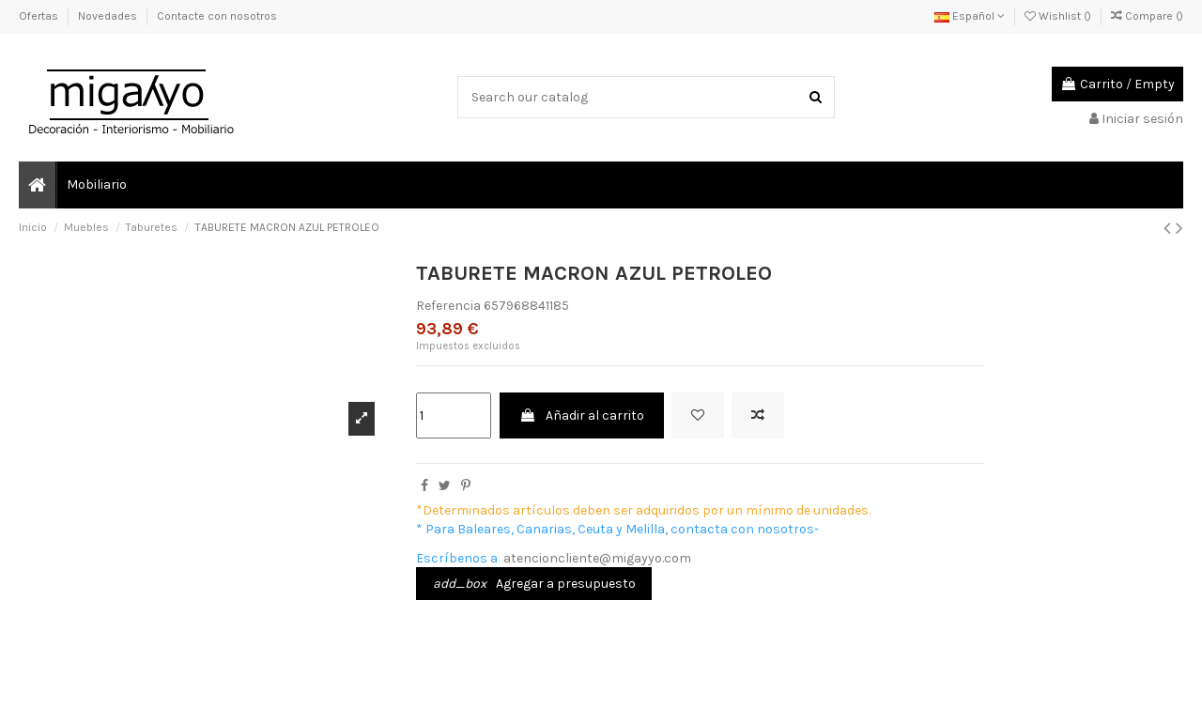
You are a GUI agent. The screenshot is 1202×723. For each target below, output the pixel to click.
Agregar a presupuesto (534, 584)
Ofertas (40, 16)
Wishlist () (1059, 16)
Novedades (109, 16)
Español (969, 16)
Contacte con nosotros (217, 16)
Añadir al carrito (581, 415)
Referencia (448, 306)
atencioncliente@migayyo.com (597, 558)
